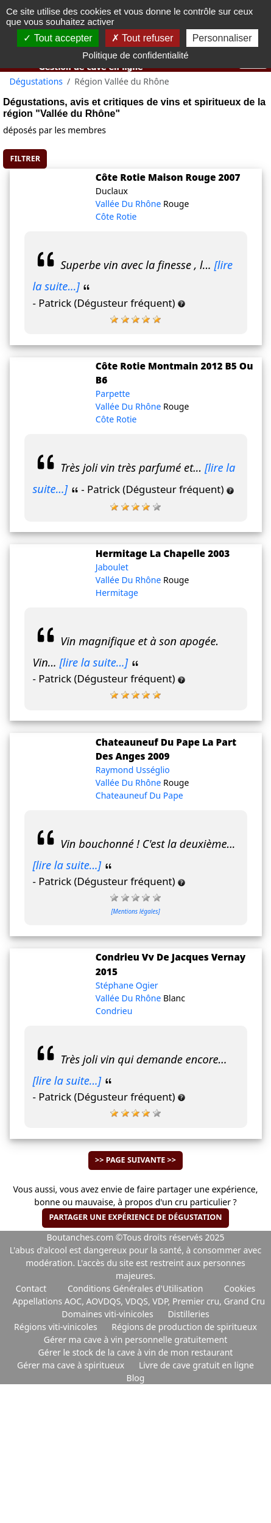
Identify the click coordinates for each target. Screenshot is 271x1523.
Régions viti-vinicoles (56, 1326)
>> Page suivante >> (135, 1160)
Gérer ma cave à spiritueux (72, 1365)
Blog (136, 1378)
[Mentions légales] (135, 911)
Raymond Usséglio (133, 770)
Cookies (239, 1288)
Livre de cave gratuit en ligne (196, 1365)
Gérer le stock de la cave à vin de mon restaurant (135, 1352)
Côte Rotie (116, 216)
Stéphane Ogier (127, 985)
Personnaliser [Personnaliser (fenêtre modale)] (222, 38)
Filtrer (25, 158)
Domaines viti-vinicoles (108, 1314)
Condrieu (114, 1011)
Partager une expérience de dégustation (135, 1217)
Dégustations (36, 81)
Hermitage (117, 592)
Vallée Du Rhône (129, 203)
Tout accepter (57, 38)
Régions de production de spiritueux (184, 1326)
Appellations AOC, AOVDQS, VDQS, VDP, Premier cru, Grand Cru (139, 1301)
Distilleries (188, 1314)
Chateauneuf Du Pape (139, 795)
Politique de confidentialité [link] (135, 55)
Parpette (113, 393)
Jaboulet (112, 567)
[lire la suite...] (93, 662)
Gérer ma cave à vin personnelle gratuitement (136, 1339)
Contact (31, 1288)
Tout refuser (142, 38)
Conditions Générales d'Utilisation (135, 1288)
